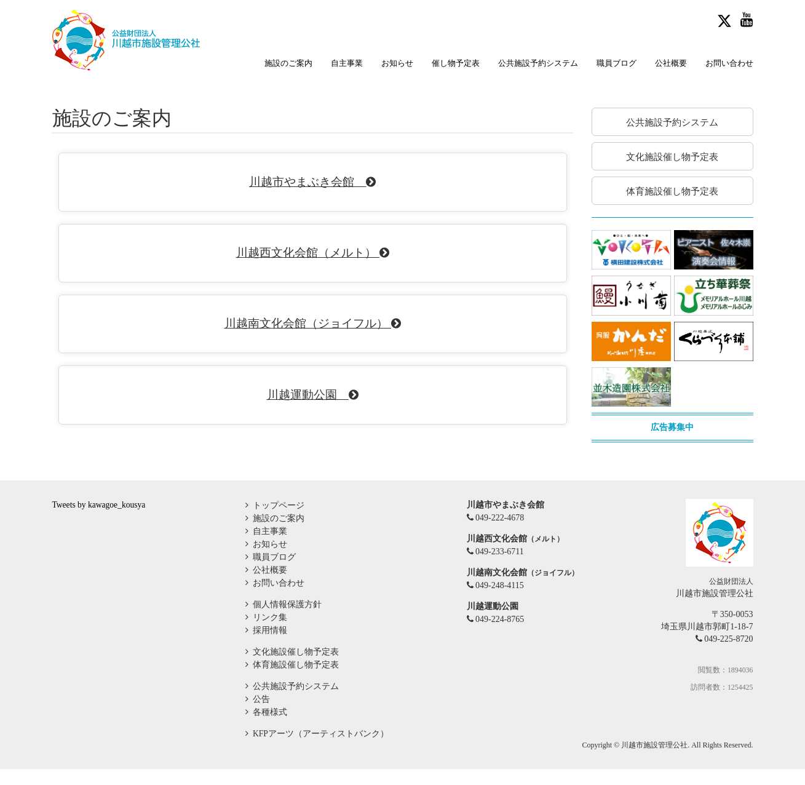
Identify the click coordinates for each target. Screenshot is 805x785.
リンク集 (269, 633)
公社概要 (671, 63)
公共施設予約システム (538, 63)
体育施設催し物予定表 (295, 680)
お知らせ (397, 63)
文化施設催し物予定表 (295, 667)
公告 (260, 715)
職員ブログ (616, 63)
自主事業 (347, 63)
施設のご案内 (288, 63)
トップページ (277, 521)
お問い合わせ (729, 63)
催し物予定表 (456, 63)
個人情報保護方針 (286, 620)
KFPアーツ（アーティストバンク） (320, 749)
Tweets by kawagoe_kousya (100, 520)
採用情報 (269, 646)
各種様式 (269, 728)
